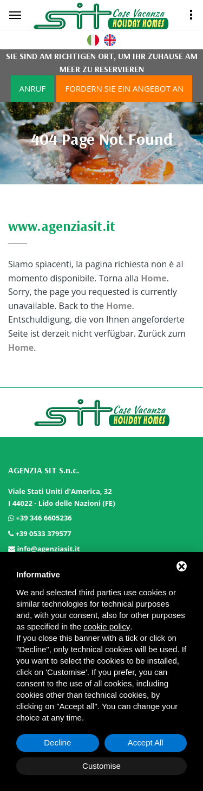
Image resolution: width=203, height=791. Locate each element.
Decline (57, 742)
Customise (101, 765)
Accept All (145, 742)
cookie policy (106, 626)
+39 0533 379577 (43, 533)
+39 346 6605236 (43, 518)
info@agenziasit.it (48, 549)
